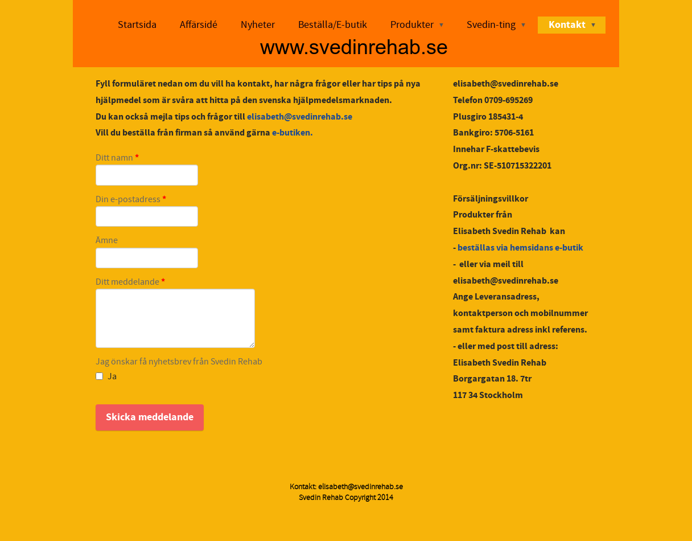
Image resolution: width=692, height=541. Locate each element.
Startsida (137, 24)
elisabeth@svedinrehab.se (299, 116)
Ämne (107, 240)
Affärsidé (198, 24)
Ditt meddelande (130, 282)
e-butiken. (292, 132)
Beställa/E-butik (332, 24)
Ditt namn (117, 158)
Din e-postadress (131, 200)
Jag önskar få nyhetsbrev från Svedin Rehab (179, 361)
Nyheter (258, 24)
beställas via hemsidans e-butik (520, 247)
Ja (106, 376)
